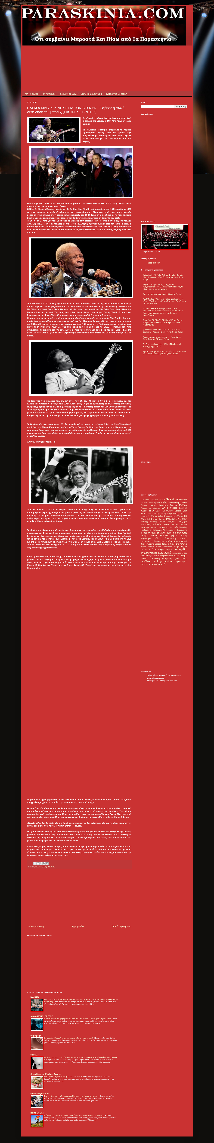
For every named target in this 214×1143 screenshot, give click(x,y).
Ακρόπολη (163, 505)
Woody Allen (148, 502)
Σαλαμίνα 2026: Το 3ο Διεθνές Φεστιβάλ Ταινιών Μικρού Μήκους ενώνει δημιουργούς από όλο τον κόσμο (163, 277)
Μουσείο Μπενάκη (179, 527)
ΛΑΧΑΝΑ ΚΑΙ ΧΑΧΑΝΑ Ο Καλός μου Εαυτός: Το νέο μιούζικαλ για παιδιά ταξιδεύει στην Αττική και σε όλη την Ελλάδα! (165, 301)
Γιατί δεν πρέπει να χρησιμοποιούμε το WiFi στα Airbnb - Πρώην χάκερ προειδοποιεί (78, 1019)
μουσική (156, 558)
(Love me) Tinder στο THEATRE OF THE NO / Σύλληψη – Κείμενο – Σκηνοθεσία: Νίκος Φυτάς (163, 331)
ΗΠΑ (151, 510)
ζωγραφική (159, 541)
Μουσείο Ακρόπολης (160, 527)
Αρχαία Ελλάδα (178, 505)
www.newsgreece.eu (40, 1093)
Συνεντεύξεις (49, 94)
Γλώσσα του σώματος (150, 508)
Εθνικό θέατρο (169, 508)
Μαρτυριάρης (37, 1036)
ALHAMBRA (145, 500)
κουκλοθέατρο (147, 556)
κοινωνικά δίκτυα (179, 553)
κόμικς (176, 556)
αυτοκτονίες (164, 535)
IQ (142, 502)
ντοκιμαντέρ (167, 558)
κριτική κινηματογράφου (163, 556)
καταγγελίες (181, 549)
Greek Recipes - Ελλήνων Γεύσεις (46, 1074)
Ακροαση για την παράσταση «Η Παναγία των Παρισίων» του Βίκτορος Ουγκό (162, 338)
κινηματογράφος (149, 553)
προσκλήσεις (181, 561)
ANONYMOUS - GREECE (42, 1016)
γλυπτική (183, 535)
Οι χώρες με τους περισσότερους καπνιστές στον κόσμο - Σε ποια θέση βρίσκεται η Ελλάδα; (81, 1057)
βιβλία (174, 535)
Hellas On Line (37, 1113)
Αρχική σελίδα (31, 94)
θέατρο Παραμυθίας (164, 547)
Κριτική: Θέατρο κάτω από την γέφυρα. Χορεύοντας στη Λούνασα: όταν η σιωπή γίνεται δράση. (164, 352)
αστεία (154, 535)
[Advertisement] (84, 53)
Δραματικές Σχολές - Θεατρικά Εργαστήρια (81, 94)
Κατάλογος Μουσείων (116, 94)
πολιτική (169, 561)
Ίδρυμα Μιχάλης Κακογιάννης (167, 502)
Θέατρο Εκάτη (160, 514)
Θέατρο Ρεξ (145, 519)
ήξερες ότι (171, 532)
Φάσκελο (35, 1055)
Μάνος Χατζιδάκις (167, 522)
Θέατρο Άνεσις (147, 513)
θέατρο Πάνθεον (147, 547)
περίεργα (157, 561)
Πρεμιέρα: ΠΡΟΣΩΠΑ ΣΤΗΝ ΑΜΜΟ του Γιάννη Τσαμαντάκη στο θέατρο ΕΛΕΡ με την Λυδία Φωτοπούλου (163, 322)
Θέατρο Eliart (181, 511)
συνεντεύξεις (147, 564)
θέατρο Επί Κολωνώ (178, 544)
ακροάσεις (182, 532)
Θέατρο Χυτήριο (158, 519)
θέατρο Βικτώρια (162, 544)
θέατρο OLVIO (180, 541)
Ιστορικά (170, 519)
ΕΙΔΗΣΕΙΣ (35, 997)
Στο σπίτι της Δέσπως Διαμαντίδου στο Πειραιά (162, 294)
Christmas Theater (157, 500)
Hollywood (181, 499)
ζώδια (169, 541)
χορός (163, 564)
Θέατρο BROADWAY (164, 511)
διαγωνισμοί (146, 538)
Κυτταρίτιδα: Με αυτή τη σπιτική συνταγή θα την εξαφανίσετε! (68, 1038)
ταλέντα (157, 564)
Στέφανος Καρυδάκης (177, 530)
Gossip (170, 499)
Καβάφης (144, 522)
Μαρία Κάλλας (171, 525)
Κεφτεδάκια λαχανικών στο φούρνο (58, 1077)
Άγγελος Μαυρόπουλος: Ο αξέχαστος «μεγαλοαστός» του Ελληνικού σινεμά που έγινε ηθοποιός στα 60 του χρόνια (163, 286)
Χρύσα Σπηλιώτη (158, 533)
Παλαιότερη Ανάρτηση (121, 926)
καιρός (161, 549)
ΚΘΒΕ (184, 519)
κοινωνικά (38, 867)
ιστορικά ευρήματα (149, 549)
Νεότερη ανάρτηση (36, 926)
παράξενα (146, 561)
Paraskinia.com (153, 263)
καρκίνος (170, 549)
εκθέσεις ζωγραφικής (165, 538)
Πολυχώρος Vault (159, 530)
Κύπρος (153, 522)
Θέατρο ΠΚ (182, 516)
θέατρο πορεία (180, 547)
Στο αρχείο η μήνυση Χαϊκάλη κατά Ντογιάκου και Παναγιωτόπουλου (71, 1096)
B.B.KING (51, 867)
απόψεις (145, 535)
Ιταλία (178, 519)
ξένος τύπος (181, 558)
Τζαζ (45, 867)
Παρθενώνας (146, 530)
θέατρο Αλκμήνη (148, 544)
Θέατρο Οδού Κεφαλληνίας (162, 516)
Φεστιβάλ (145, 532)
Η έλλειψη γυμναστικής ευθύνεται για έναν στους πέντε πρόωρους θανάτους (74, 1115)
